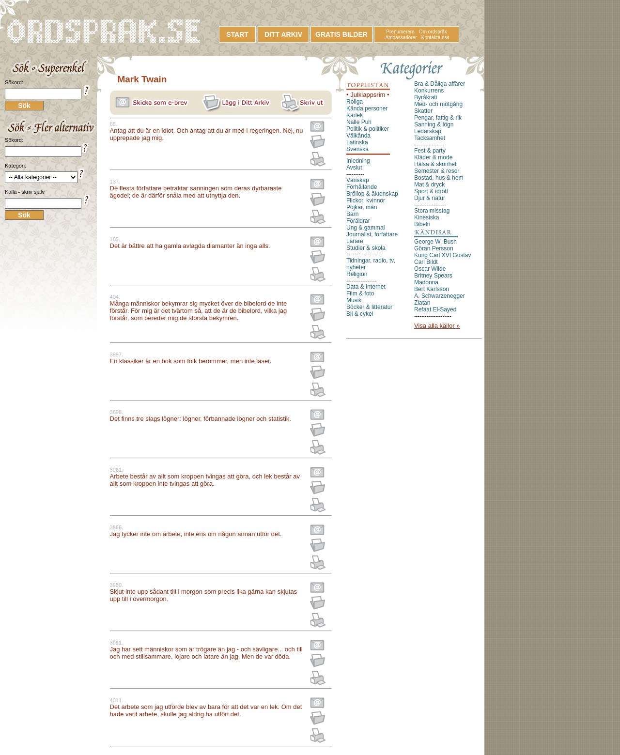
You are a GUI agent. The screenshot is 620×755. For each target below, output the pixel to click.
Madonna (426, 282)
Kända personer (367, 108)
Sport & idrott (431, 191)
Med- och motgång (438, 104)
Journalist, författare (372, 234)
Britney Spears (433, 275)
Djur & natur (429, 198)
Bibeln (422, 224)
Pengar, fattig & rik (438, 117)
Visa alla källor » (437, 325)
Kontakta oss (435, 37)
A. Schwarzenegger (439, 296)
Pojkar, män (361, 207)
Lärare (354, 241)
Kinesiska (426, 217)
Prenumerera (400, 31)
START (237, 34)
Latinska (357, 142)
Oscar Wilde (430, 268)
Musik (353, 300)
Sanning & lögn (433, 124)
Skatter (423, 111)
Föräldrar (358, 220)
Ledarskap (427, 131)
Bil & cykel (359, 313)
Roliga (354, 101)
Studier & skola (366, 248)
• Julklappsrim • (367, 94)
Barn (352, 214)
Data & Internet (366, 286)
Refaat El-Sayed (435, 309)
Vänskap (357, 180)
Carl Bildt (426, 262)
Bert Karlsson (431, 289)
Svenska (357, 149)
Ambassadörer (401, 37)
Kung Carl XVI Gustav (442, 255)
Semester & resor (436, 171)
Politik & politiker (367, 128)
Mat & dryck (429, 184)
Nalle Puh (359, 122)
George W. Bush (435, 241)
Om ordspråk (433, 31)
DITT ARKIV (283, 34)
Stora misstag (432, 210)
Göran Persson (433, 248)
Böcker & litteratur (369, 307)
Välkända (358, 135)
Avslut (354, 167)
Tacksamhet (429, 138)
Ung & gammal (365, 227)
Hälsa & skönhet (435, 164)
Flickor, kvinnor (365, 200)
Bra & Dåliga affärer (439, 83)
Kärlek (354, 115)
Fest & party (430, 150)
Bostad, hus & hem (438, 177)
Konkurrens (429, 90)
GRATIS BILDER (341, 34)
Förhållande (361, 187)
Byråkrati (425, 97)
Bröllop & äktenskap (372, 193)
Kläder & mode (433, 157)
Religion (356, 274)
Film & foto (360, 293)
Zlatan (422, 302)
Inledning (358, 160)
